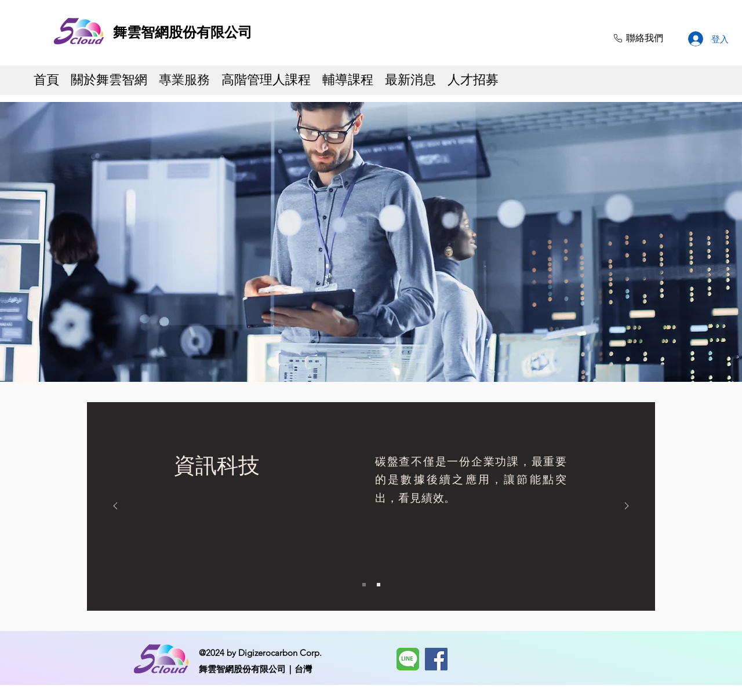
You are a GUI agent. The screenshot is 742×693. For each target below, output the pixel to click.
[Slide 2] (378, 584)
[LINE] (408, 659)
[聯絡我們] (637, 38)
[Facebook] (436, 659)
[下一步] (626, 506)
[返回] (115, 506)
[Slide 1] (364, 584)
